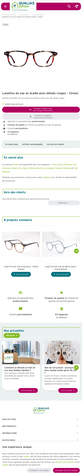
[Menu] (5, 6)
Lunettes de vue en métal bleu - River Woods (61, 268)
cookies (26, 456)
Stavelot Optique (63, 168)
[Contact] (76, 6)
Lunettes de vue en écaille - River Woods (21, 268)
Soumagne (49, 168)
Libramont (15, 168)
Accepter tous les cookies (66, 470)
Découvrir (10, 335)
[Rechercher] (69, 6)
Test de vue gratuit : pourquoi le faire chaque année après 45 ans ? (60, 370)
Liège (23, 168)
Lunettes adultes (38, 15)
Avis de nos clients (55, 144)
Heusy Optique (65, 164)
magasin (46, 177)
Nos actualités (14, 330)
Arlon (54, 164)
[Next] (76, 251)
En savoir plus (11, 144)
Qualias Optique (9, 15)
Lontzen (31, 168)
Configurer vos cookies (39, 470)
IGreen (5, 25)
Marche (39, 168)
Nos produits (24, 15)
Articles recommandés (32, 144)
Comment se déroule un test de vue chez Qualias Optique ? (19, 369)
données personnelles (64, 462)
